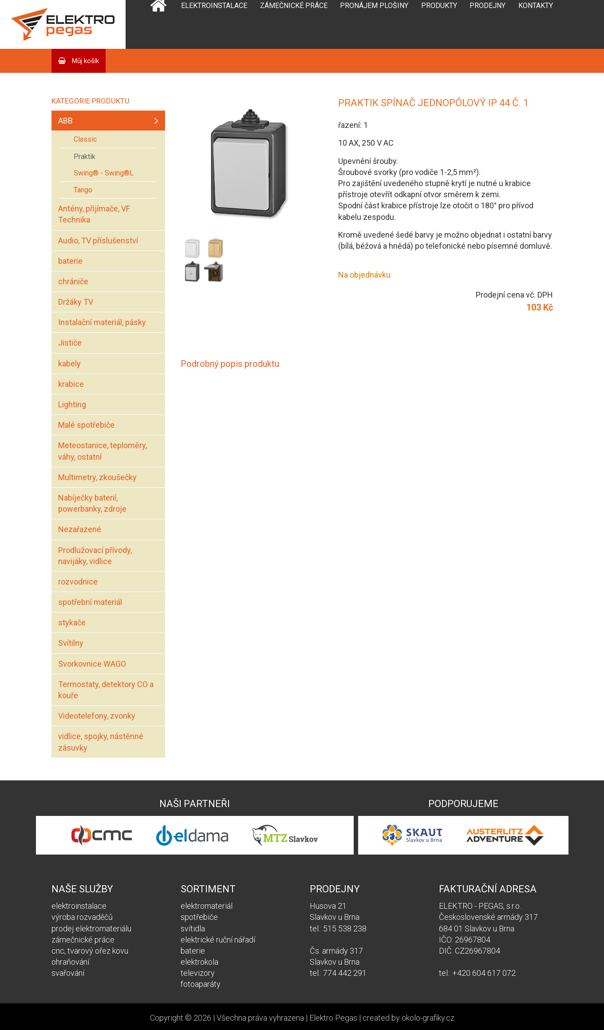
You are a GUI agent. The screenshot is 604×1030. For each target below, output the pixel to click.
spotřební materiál (90, 602)
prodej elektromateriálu (91, 928)
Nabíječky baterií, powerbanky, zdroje (92, 503)
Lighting (72, 404)
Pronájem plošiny (374, 5)
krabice (71, 384)
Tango (83, 190)
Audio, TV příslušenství (98, 240)
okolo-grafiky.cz (428, 1017)
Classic (85, 139)
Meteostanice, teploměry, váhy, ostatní (102, 451)
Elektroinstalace (214, 5)
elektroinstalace (79, 906)
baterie (70, 261)
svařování (67, 973)
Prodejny (487, 5)
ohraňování (70, 961)
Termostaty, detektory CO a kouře (106, 690)
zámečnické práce (82, 939)
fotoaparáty (201, 984)
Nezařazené (79, 529)
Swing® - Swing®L (104, 173)
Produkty (439, 5)
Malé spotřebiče (86, 424)
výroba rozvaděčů (82, 917)
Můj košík (84, 61)
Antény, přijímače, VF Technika (94, 214)
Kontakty (535, 5)
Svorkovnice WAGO (92, 663)
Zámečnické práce (294, 5)
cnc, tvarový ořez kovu (89, 950)
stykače (72, 622)
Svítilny (70, 643)
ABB (65, 120)
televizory (198, 973)
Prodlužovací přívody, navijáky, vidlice (95, 555)
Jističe (70, 342)
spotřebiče (199, 917)
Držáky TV (75, 301)
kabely (69, 363)
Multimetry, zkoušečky (97, 477)
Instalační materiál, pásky (102, 322)
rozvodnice (78, 581)
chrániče (73, 281)
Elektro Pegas (333, 1017)
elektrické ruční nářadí (218, 939)
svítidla (193, 928)
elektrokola (199, 961)
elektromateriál (207, 906)
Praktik (84, 156)
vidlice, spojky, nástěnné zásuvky (100, 742)
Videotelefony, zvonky (96, 715)
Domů (158, 24)
